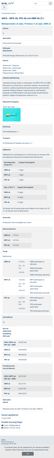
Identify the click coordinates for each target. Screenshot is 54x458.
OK (28, 454)
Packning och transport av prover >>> (18, 143)
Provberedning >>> (12, 132)
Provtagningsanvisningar (8, 13)
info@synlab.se (14, 425)
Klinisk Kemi (19, 73)
